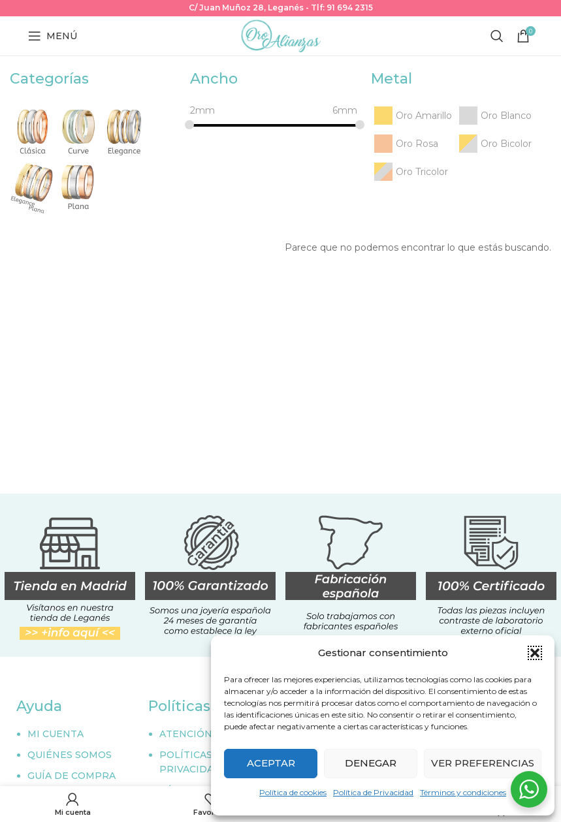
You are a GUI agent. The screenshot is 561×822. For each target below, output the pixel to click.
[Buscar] (497, 36)
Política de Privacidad (373, 792)
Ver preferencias (482, 763)
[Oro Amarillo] (411, 115)
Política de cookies (293, 792)
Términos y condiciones (463, 792)
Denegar (370, 763)
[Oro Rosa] (404, 143)
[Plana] (78, 185)
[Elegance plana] (33, 185)
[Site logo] (281, 35)
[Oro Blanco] (494, 115)
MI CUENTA (55, 734)
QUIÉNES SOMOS (69, 755)
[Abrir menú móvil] (53, 36)
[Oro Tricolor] (409, 171)
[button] (534, 652)
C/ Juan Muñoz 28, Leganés (246, 7)
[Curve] (78, 130)
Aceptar (271, 763)
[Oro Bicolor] (494, 143)
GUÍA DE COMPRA (71, 776)
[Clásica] (33, 130)
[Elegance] (124, 130)
